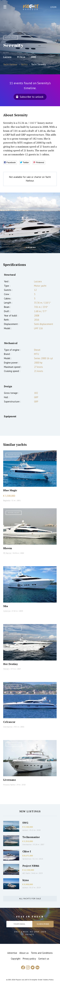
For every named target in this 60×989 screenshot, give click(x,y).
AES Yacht (26, 873)
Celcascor (9, 722)
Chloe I (26, 851)
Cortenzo (6, 611)
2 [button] (26, 247)
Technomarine (31, 837)
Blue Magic (10, 490)
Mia (5, 606)
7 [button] (34, 247)
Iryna (25, 880)
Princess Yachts (9, 785)
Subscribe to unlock (31, 97)
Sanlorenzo (26, 859)
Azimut (25, 830)
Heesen (6, 669)
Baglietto (6, 500)
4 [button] (30, 247)
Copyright (15, 958)
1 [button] (25, 247)
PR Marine (7, 553)
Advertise (12, 952)
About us (24, 952)
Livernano (9, 780)
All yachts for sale (30, 898)
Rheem (7, 548)
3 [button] (28, 247)
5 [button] (31, 247)
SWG (25, 822)
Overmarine (8, 727)
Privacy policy (29, 958)
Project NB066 (30, 865)
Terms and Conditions (42, 952)
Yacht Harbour (31, 7)
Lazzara (7, 57)
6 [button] (33, 247)
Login (53, 7)
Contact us (43, 958)
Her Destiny (10, 664)
